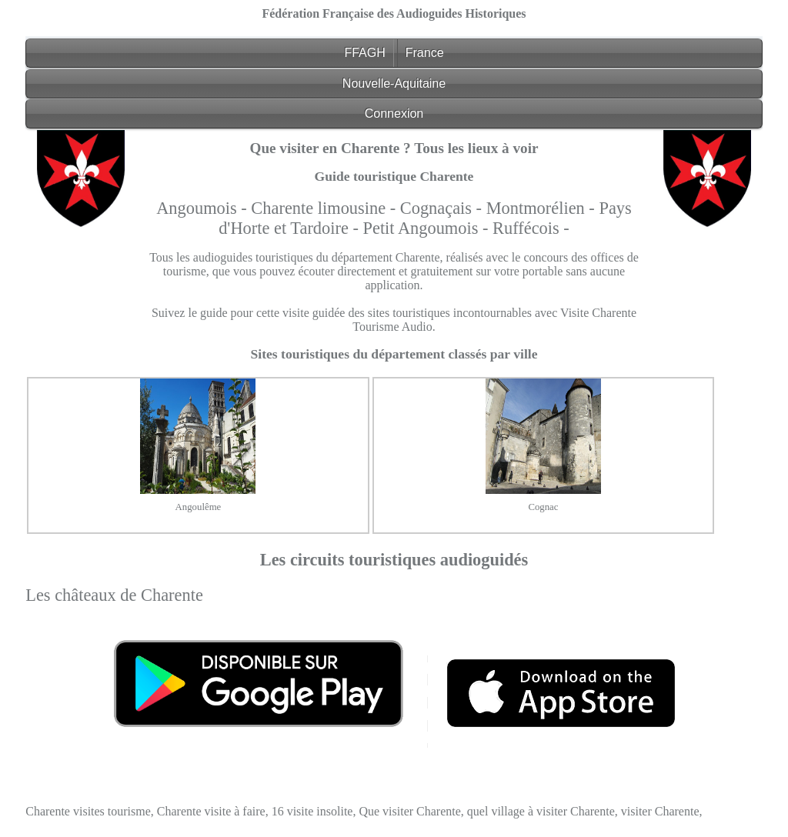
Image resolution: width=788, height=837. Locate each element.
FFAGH (364, 52)
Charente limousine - (325, 208)
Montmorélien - (542, 208)
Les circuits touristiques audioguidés (394, 559)
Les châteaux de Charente (114, 595)
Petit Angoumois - (428, 228)
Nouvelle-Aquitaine (394, 83)
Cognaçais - (443, 208)
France (425, 52)
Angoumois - (203, 208)
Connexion (394, 113)
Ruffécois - (530, 228)
